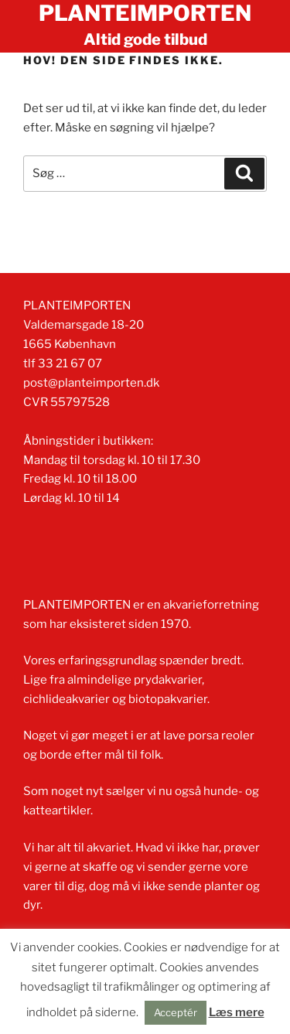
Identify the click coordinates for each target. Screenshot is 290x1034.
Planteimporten (145, 13)
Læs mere (236, 1012)
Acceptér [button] (175, 1012)
